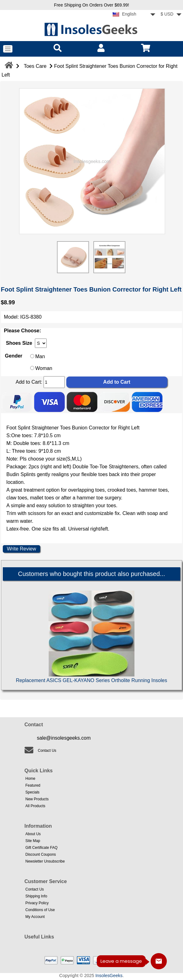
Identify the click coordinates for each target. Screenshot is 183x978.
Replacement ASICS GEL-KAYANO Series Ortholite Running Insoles (91, 680)
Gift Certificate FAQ (42, 847)
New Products (37, 799)
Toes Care (35, 66)
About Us (33, 834)
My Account (35, 917)
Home (30, 778)
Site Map (33, 841)
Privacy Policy (37, 903)
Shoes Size (19, 343)
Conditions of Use (40, 910)
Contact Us (47, 750)
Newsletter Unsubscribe (45, 861)
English (124, 14)
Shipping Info (36, 896)
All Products (35, 806)
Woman (43, 368)
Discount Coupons (41, 854)
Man (40, 356)
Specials (33, 792)
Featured (33, 785)
